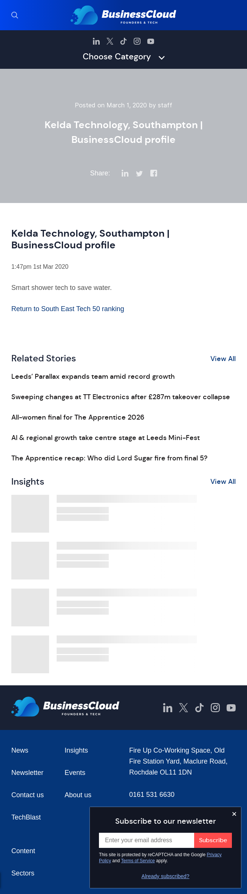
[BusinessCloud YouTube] (150, 41)
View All (223, 359)
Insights (76, 750)
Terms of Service (138, 860)
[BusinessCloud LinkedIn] (96, 41)
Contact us (27, 795)
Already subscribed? (166, 876)
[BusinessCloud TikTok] (123, 41)
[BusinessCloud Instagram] (137, 41)
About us (78, 795)
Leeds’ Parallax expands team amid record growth (93, 376)
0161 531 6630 (151, 794)
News (19, 750)
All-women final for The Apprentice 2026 (77, 417)
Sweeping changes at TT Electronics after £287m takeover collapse (120, 397)
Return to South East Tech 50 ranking (67, 309)
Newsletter (27, 772)
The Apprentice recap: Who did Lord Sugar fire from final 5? (109, 458)
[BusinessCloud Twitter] (110, 41)
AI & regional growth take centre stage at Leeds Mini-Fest (105, 438)
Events (75, 772)
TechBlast (26, 817)
